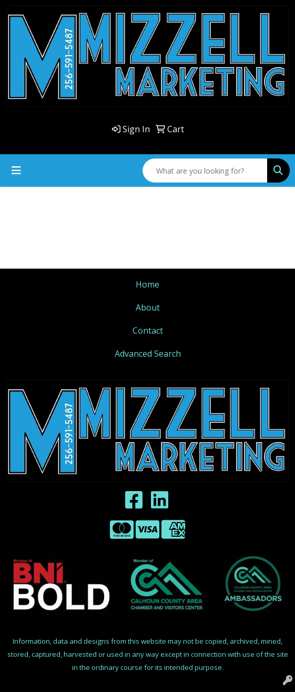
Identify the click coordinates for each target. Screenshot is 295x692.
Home (147, 284)
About (148, 307)
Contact (148, 330)
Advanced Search (148, 353)
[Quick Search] (205, 170)
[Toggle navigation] (16, 170)
